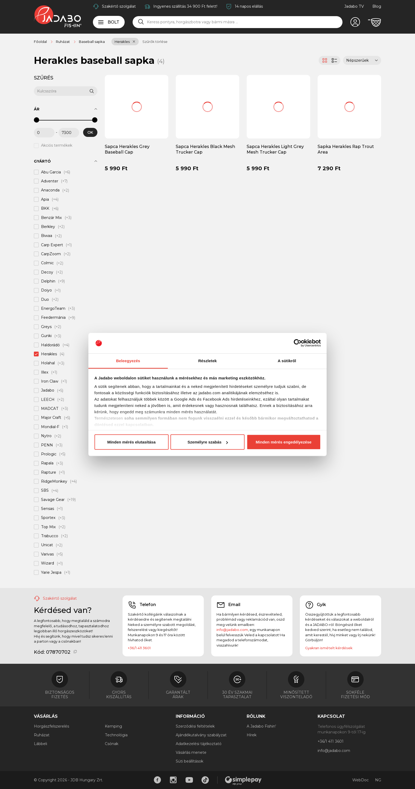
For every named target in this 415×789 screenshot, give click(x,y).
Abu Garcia (51, 172)
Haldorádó (50, 345)
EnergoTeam (53, 308)
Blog (376, 6)
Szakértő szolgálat (119, 6)
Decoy (47, 272)
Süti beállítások (189, 761)
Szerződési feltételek (195, 726)
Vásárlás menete (191, 752)
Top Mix (48, 526)
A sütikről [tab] (287, 360)
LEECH (48, 399)
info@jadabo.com (232, 629)
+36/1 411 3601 (139, 648)
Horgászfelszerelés (51, 726)
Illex (44, 372)
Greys (46, 326)
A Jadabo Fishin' (261, 726)
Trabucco (49, 536)
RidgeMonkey (54, 481)
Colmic (47, 263)
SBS (45, 490)
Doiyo (46, 290)
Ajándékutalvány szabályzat (201, 735)
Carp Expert (52, 245)
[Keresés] (141, 22)
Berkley (48, 226)
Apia (45, 199)
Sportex (48, 517)
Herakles (122, 41)
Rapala (47, 463)
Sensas (47, 508)
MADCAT (49, 408)
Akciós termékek (56, 145)
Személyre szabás (208, 442)
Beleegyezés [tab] (128, 360)
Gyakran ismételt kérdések (329, 648)
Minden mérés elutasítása (131, 442)
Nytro (46, 436)
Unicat (47, 545)
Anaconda (50, 190)
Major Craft (51, 417)
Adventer (49, 181)
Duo (45, 299)
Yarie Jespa (51, 572)
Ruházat (41, 735)
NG (378, 780)
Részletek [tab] (207, 360)
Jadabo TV (354, 6)
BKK (45, 208)
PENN (47, 445)
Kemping (113, 726)
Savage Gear (53, 499)
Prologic (48, 454)
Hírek (251, 735)
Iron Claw (49, 381)
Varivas (47, 554)
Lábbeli (40, 743)
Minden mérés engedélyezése (284, 442)
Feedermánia (53, 317)
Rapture (48, 472)
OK (90, 132)
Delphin (48, 281)
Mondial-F (50, 426)
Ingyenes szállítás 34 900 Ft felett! (185, 6)
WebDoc (360, 780)
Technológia (116, 735)
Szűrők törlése (155, 41)
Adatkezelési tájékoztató (199, 743)
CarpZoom (51, 254)
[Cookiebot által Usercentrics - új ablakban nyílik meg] (297, 343)
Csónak (111, 743)
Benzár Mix (51, 217)
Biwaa (46, 236)
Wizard (47, 563)
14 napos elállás (249, 6)
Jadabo (47, 390)
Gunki (46, 336)
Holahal (48, 363)
